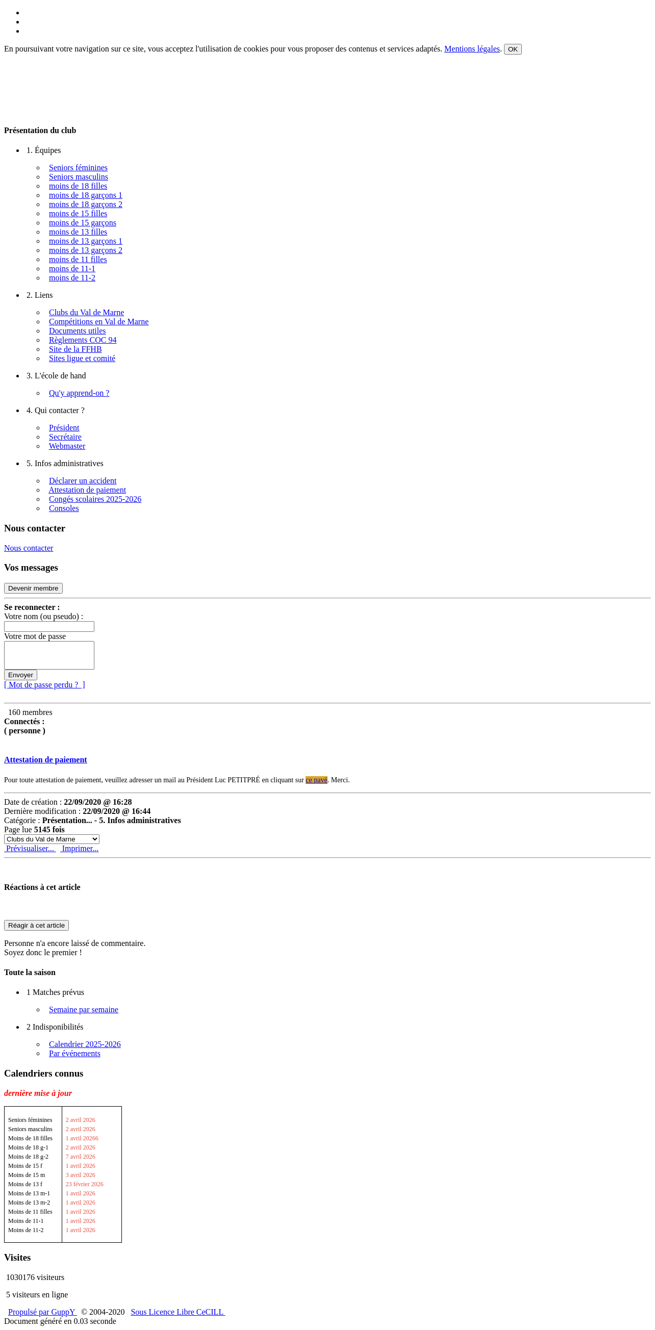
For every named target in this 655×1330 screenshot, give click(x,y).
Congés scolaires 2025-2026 (95, 499)
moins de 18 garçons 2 (85, 204)
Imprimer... (79, 848)
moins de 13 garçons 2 (85, 250)
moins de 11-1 (72, 268)
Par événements (74, 1053)
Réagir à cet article (36, 925)
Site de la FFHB (75, 349)
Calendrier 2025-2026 (85, 1044)
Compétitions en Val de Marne (98, 321)
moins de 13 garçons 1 (85, 241)
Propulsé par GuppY (42, 1312)
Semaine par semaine (83, 1009)
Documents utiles (77, 330)
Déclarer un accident (82, 480)
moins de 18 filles (78, 186)
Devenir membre (33, 588)
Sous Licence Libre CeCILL (178, 1312)
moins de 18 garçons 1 (85, 195)
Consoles (64, 508)
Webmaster (67, 446)
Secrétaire (65, 436)
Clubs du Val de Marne (86, 312)
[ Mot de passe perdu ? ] (44, 684)
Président (64, 427)
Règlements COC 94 (82, 340)
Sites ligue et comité (82, 358)
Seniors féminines (78, 167)
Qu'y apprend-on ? (79, 393)
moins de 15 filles (78, 213)
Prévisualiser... (30, 848)
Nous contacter (28, 548)
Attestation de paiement (87, 489)
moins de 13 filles (78, 231)
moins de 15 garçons (82, 222)
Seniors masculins (78, 176)
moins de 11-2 (72, 277)
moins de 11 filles (78, 259)
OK (513, 49)
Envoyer (20, 675)
